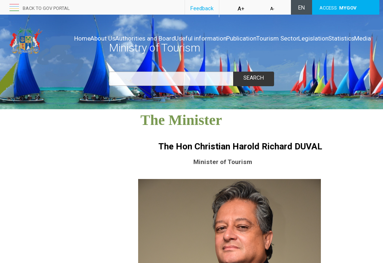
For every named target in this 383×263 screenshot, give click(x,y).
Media (153, 45)
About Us (110, 38)
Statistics (125, 45)
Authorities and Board (160, 38)
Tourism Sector (316, 38)
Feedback (201, 8)
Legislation (89, 45)
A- (272, 8)
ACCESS (338, 8)
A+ (241, 8)
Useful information (224, 38)
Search (253, 78)
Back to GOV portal (46, 8)
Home (82, 38)
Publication (272, 38)
